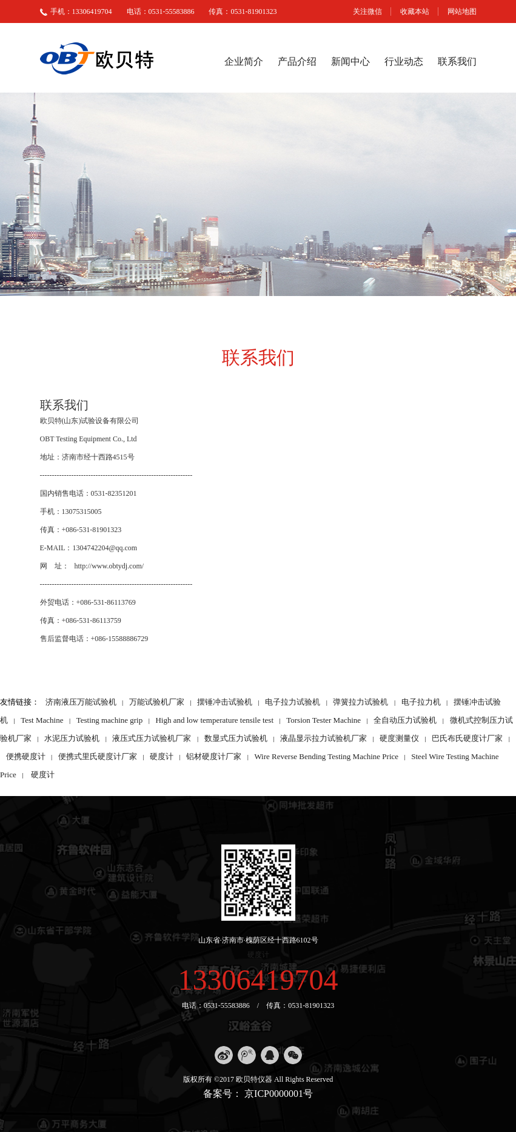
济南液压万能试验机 (80, 701)
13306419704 (258, 980)
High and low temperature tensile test (214, 720)
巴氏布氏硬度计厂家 (467, 738)
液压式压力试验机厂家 (151, 738)
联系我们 (457, 61)
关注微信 (367, 11)
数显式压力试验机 (235, 738)
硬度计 (161, 756)
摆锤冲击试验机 (224, 701)
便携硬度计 (25, 756)
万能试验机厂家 (156, 701)
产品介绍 (297, 61)
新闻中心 (350, 61)
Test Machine (42, 720)
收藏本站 (414, 11)
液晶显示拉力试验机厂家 (323, 738)
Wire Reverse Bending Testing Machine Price (326, 756)
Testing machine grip (109, 720)
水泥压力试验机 (71, 738)
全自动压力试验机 (405, 720)
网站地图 (462, 11)
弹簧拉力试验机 (360, 701)
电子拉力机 (421, 701)
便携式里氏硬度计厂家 (97, 756)
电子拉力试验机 (292, 701)
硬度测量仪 (399, 738)
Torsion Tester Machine (323, 720)
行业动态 (403, 61)
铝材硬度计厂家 (213, 756)
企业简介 (243, 61)
